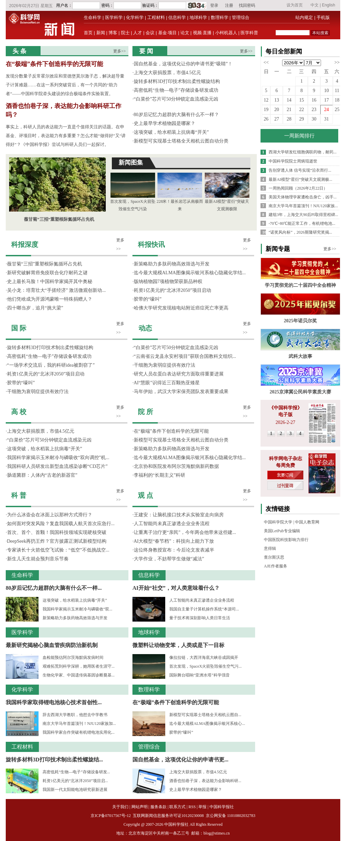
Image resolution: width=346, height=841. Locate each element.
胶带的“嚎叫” (21, 382)
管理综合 (240, 17)
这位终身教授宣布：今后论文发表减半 (174, 550)
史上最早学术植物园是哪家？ (164, 123)
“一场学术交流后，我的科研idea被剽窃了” (51, 365)
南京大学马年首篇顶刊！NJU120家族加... (79, 723)
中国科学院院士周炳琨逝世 (293, 161)
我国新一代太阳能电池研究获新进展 (75, 789)
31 (326, 119)
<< (266, 62)
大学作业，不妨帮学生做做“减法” (169, 558)
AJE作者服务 (275, 566)
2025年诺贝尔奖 (300, 320)
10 (326, 90)
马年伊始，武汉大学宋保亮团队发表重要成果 (181, 391)
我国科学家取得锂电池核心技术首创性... (54, 702)
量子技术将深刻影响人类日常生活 (199, 618)
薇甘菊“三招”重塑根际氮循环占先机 (59, 219)
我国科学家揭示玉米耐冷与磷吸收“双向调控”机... (58, 457)
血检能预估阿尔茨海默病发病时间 (73, 657)
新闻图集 (131, 162)
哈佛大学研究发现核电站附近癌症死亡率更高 (181, 307)
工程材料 (156, 17)
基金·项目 (167, 32)
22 (301, 109)
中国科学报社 (221, 806)
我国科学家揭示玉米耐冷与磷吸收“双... (77, 609)
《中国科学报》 (285, 407)
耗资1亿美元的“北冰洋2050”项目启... (75, 780)
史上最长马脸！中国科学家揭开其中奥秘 (49, 281)
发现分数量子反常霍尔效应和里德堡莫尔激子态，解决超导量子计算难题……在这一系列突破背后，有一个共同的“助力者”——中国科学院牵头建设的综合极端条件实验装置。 (65, 84)
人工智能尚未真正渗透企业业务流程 (171, 523)
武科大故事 (300, 356)
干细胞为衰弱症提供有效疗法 (38, 391)
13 (276, 100)
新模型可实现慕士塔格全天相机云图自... (205, 714)
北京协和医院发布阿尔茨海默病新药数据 (176, 466)
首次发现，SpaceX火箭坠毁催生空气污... (205, 666)
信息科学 (177, 17)
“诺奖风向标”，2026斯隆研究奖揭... (300, 232)
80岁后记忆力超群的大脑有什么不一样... (54, 588)
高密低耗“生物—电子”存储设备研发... (76, 772)
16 (314, 100)
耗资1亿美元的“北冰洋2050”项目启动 (45, 373)
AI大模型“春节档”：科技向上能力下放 (174, 541)
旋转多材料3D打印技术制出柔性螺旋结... (54, 759)
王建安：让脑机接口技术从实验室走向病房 (179, 514)
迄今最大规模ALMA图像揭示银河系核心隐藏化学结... (190, 272)
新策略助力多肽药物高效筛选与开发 (75, 618)
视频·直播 (202, 32)
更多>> (119, 51)
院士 (125, 32)
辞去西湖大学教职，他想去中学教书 (75, 714)
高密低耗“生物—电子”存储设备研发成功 (176, 90)
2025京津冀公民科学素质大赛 (300, 391)
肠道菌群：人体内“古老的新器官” (42, 475)
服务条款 (158, 806)
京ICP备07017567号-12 (111, 815)
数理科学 (219, 17)
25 (337, 109)
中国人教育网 (307, 522)
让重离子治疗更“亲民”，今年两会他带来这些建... (185, 532)
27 (276, 119)
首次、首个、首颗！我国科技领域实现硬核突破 (56, 532)
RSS (192, 806)
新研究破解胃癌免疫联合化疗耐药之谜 (47, 272)
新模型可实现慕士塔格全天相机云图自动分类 (181, 141)
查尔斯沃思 (274, 557)
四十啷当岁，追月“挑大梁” (35, 307)
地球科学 (198, 17)
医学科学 (114, 17)
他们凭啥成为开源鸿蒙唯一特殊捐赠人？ (49, 299)
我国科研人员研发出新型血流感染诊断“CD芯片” (57, 466)
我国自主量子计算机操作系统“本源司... (204, 609)
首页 (88, 32)
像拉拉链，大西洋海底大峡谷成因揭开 (203, 657)
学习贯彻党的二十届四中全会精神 (300, 285)
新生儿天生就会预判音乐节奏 (38, 558)
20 (276, 109)
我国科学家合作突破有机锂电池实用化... (79, 732)
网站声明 (139, 806)
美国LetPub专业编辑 (282, 531)
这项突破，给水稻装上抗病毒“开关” (171, 132)
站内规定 (304, 17)
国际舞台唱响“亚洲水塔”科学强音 (199, 675)
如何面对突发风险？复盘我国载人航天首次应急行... (61, 523)
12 (266, 100)
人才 (137, 32)
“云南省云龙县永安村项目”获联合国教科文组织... (185, 356)
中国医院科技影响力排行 (286, 539)
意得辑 (270, 548)
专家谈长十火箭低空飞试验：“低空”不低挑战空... (58, 550)
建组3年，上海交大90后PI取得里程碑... (303, 214)
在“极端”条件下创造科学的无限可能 (54, 64)
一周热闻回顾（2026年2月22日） (298, 188)
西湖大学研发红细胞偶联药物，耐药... (303, 152)
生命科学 (92, 17)
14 (289, 100)
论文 (184, 32)
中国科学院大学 (278, 522)
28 (289, 119)
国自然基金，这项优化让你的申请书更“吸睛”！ (183, 63)
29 (301, 119)
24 (326, 109)
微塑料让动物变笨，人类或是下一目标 (178, 645)
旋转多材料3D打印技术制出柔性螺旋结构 (177, 81)
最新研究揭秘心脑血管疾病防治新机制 (52, 645)
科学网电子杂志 (285, 458)
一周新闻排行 (299, 135)
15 (301, 100)
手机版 (323, 17)
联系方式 (177, 806)
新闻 (100, 32)
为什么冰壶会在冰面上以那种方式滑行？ (49, 514)
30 (314, 119)
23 (314, 109)
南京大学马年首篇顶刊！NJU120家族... (303, 205)
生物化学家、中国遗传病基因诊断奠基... (79, 675)
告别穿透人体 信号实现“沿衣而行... (300, 170)
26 (266, 119)
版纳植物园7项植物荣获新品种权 (168, 281)
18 (337, 100)
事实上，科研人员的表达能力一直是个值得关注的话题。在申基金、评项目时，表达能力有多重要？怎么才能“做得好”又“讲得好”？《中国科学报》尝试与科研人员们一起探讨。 (66, 135)
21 (289, 109)
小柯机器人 (226, 32)
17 (326, 100)
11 (337, 90)
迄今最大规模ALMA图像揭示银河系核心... (207, 723)
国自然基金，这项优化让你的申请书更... (180, 759)
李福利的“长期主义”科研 (159, 475)
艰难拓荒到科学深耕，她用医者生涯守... (79, 666)
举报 (202, 806)
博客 (112, 32)
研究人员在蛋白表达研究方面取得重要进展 (179, 373)
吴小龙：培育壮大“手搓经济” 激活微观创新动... (56, 290)
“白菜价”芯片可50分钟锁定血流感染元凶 (176, 99)
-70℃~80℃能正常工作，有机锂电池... (302, 223)
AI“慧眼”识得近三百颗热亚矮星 (167, 382)
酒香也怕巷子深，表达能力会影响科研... (205, 780)
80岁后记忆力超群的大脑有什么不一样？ (176, 114)
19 (266, 109)
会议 (150, 32)
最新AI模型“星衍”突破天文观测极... (300, 179)
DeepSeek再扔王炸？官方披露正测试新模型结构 (57, 541)
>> (337, 62)
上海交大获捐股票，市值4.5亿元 (167, 72)
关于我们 (120, 806)
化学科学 (135, 17)
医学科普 (249, 32)
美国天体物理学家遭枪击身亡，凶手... (303, 197)
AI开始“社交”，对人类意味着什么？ (176, 588)
